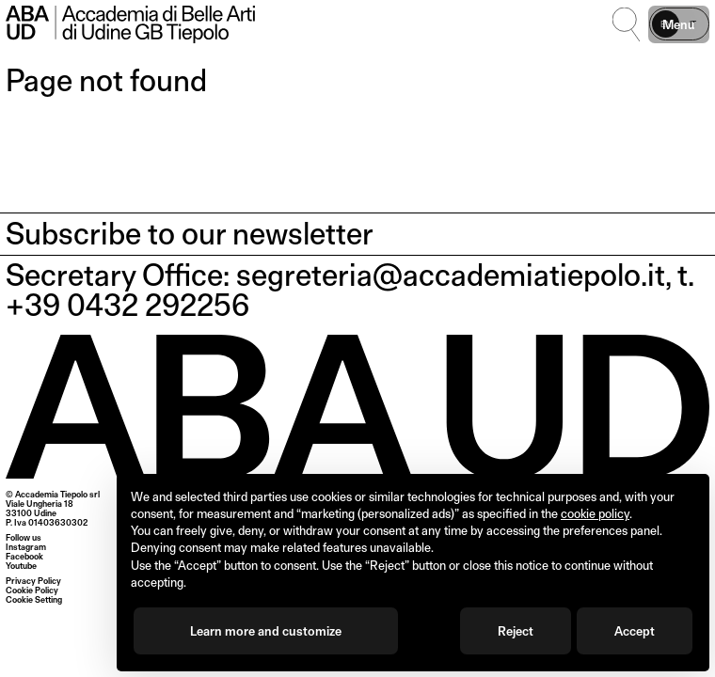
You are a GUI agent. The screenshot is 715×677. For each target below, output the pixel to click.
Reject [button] (515, 630)
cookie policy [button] (595, 513)
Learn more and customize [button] (266, 630)
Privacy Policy (33, 580)
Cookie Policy (32, 590)
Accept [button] (634, 630)
